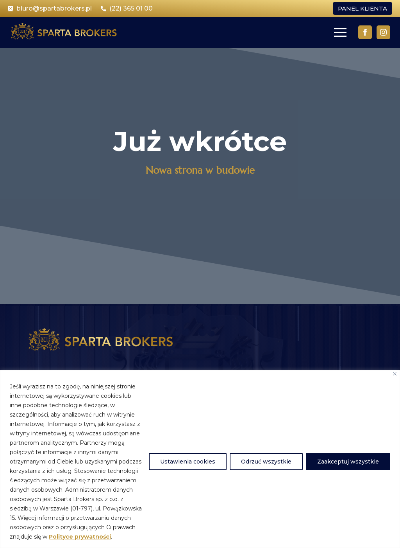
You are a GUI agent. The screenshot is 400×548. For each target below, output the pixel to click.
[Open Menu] (340, 32)
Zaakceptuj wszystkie (348, 461)
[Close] (394, 374)
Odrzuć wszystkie (266, 461)
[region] (200, 459)
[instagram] (383, 32)
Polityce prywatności (80, 536)
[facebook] (365, 32)
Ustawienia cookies (187, 461)
